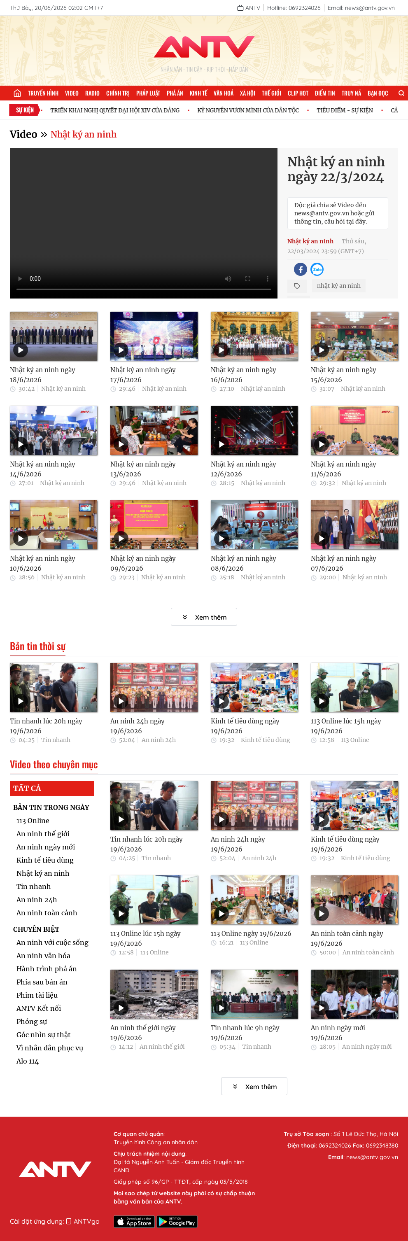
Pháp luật (148, 93)
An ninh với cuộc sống (52, 942)
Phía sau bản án (42, 982)
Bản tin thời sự (37, 646)
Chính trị (118, 93)
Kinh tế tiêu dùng (265, 740)
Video (72, 93)
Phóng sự (31, 1021)
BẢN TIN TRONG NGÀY (51, 807)
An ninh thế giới (43, 834)
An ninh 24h (159, 740)
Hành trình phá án (46, 969)
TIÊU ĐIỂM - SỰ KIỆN (350, 110)
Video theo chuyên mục (54, 764)
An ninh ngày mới (45, 847)
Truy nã (351, 93)
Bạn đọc (378, 93)
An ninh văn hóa (43, 956)
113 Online (355, 740)
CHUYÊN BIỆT (36, 929)
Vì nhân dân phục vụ (49, 1048)
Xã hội (247, 93)
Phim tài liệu (37, 995)
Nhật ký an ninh (84, 134)
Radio (92, 93)
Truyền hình (43, 93)
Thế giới (271, 93)
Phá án (175, 93)
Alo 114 (27, 1061)
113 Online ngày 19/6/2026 (251, 934)
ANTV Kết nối (38, 1008)
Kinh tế (198, 93)
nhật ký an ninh (339, 285)
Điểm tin (325, 93)
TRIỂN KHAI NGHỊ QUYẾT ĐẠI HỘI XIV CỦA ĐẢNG (119, 110)
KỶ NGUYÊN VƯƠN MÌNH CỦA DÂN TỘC (252, 110)
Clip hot (298, 93)
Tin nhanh (55, 740)
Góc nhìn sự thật (43, 1035)
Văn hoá (223, 93)
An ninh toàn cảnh (46, 913)
